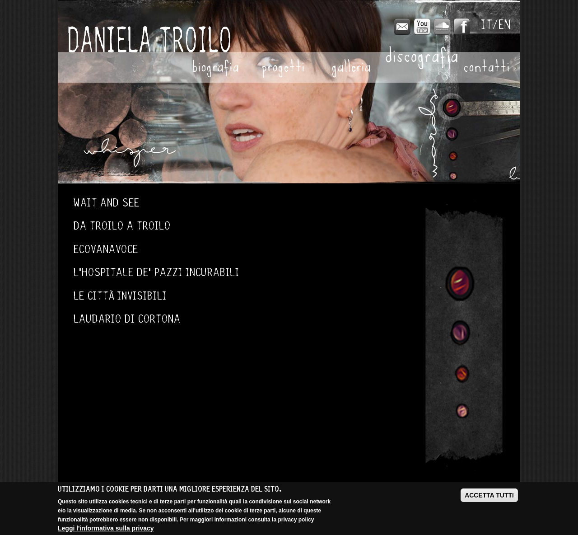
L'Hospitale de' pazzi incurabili (156, 272)
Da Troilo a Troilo (122, 226)
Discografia (418, 57)
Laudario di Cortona (127, 319)
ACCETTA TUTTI (489, 495)
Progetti (283, 68)
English (505, 25)
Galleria (351, 68)
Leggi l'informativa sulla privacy (106, 528)
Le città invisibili (120, 296)
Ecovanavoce (106, 249)
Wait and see (107, 203)
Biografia (215, 68)
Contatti (486, 68)
